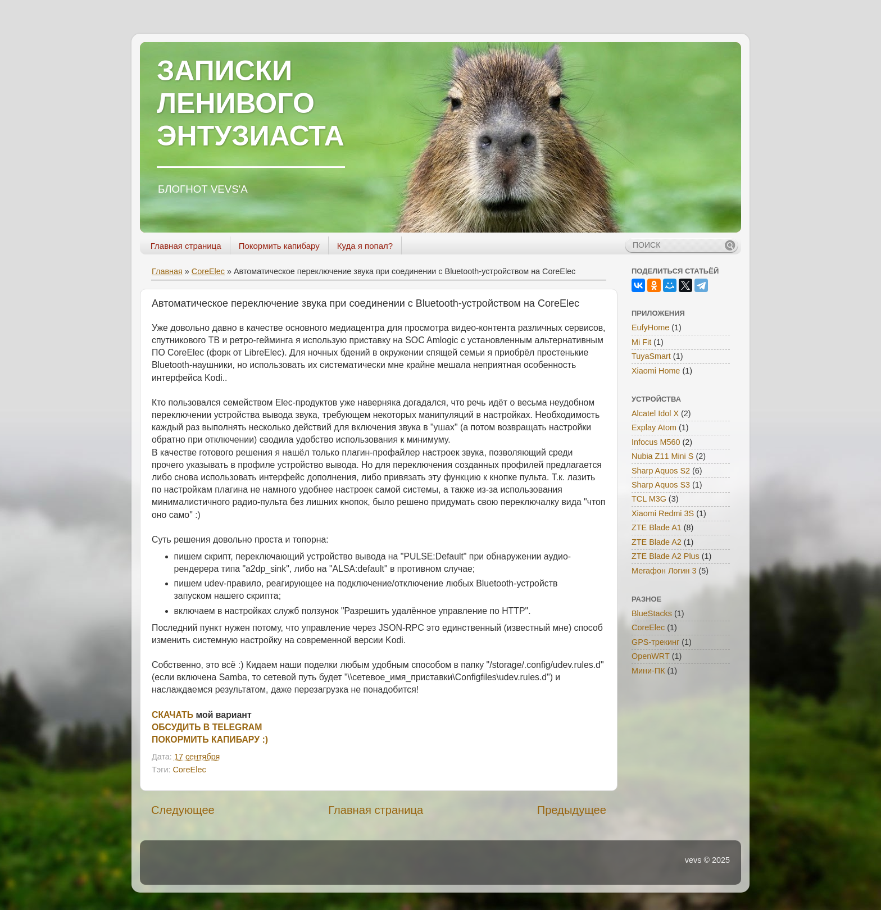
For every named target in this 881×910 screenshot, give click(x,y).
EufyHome (650, 327)
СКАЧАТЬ (172, 715)
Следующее (183, 810)
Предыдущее (571, 810)
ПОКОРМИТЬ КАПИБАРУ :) (210, 739)
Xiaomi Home (656, 370)
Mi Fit (641, 342)
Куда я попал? (365, 246)
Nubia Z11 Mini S (662, 456)
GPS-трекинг (655, 642)
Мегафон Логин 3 (664, 570)
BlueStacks (652, 613)
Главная (167, 271)
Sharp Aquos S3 (661, 484)
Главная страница (186, 246)
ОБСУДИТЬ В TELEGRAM (207, 727)
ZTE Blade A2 (657, 542)
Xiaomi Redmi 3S (663, 513)
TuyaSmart (651, 356)
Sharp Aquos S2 (661, 470)
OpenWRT (651, 656)
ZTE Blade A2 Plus (666, 556)
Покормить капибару (279, 246)
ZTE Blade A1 (657, 527)
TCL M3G (649, 498)
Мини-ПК (648, 670)
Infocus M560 (656, 442)
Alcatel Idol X (655, 413)
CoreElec (208, 271)
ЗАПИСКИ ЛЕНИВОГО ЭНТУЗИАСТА (250, 103)
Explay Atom (654, 427)
